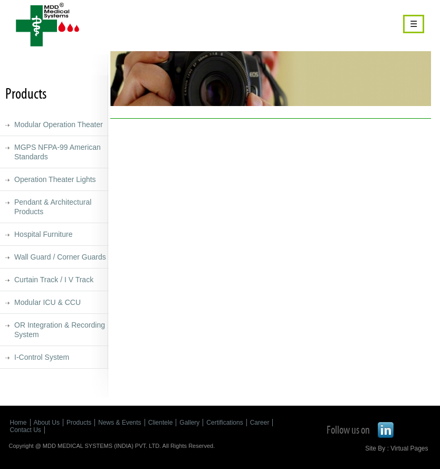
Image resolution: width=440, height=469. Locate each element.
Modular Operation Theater (58, 124)
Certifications (224, 422)
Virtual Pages (409, 448)
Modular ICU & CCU (47, 302)
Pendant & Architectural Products (52, 207)
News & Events (119, 422)
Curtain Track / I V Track (53, 279)
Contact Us (25, 430)
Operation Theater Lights (55, 179)
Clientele (160, 422)
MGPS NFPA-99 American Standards (57, 152)
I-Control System (41, 357)
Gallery (189, 422)
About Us (47, 422)
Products (78, 422)
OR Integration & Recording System (59, 330)
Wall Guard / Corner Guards (60, 257)
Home (18, 422)
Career (260, 422)
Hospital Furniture (43, 234)
